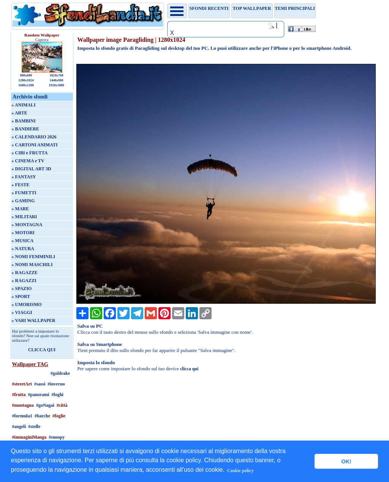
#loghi (57, 394)
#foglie (58, 416)
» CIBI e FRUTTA (30, 152)
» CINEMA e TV (28, 160)
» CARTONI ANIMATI (35, 144)
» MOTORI (23, 232)
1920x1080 (56, 85)
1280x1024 (26, 80)
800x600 (26, 75)
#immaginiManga (29, 437)
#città (62, 405)
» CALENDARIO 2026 (34, 137)
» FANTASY (24, 176)
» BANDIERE (25, 129)
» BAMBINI (24, 121)
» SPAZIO (22, 288)
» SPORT (21, 296)
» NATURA (23, 248)
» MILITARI (24, 216)
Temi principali (295, 8)
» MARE (20, 208)
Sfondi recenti (209, 8)
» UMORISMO (27, 304)
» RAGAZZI (24, 280)
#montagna (23, 405)
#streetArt (22, 384)
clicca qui (189, 368)
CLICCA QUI (41, 349)
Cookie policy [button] (240, 470)
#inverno (56, 384)
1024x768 (56, 75)
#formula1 (22, 416)
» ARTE (19, 113)
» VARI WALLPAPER (33, 320)
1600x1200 (26, 85)
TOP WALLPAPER (252, 8)
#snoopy (57, 437)
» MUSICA (23, 240)
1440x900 (56, 80)
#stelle (34, 426)
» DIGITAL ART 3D (31, 168)
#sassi (39, 384)
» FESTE (21, 184)
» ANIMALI (24, 105)
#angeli (19, 426)
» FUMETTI (24, 192)
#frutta (19, 394)
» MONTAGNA (27, 224)
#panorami (38, 394)
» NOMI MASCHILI (32, 264)
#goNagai (45, 405)
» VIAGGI (22, 312)
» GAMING (23, 200)
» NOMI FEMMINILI (33, 256)
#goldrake (60, 373)
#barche (42, 416)
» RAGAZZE (25, 272)
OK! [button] (346, 461)
